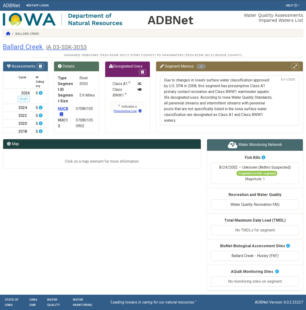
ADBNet (11, 5)
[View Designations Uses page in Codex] (142, 72)
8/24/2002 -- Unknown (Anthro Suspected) (255, 173)
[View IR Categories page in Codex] (40, 66)
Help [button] (291, 5)
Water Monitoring (82, 302)
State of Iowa (11, 302)
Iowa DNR (33, 302)
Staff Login (37, 5)
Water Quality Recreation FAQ (254, 204)
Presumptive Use (127, 111)
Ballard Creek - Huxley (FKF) (255, 255)
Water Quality (53, 302)
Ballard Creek (45, 47)
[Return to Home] (8, 33)
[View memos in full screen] (295, 66)
